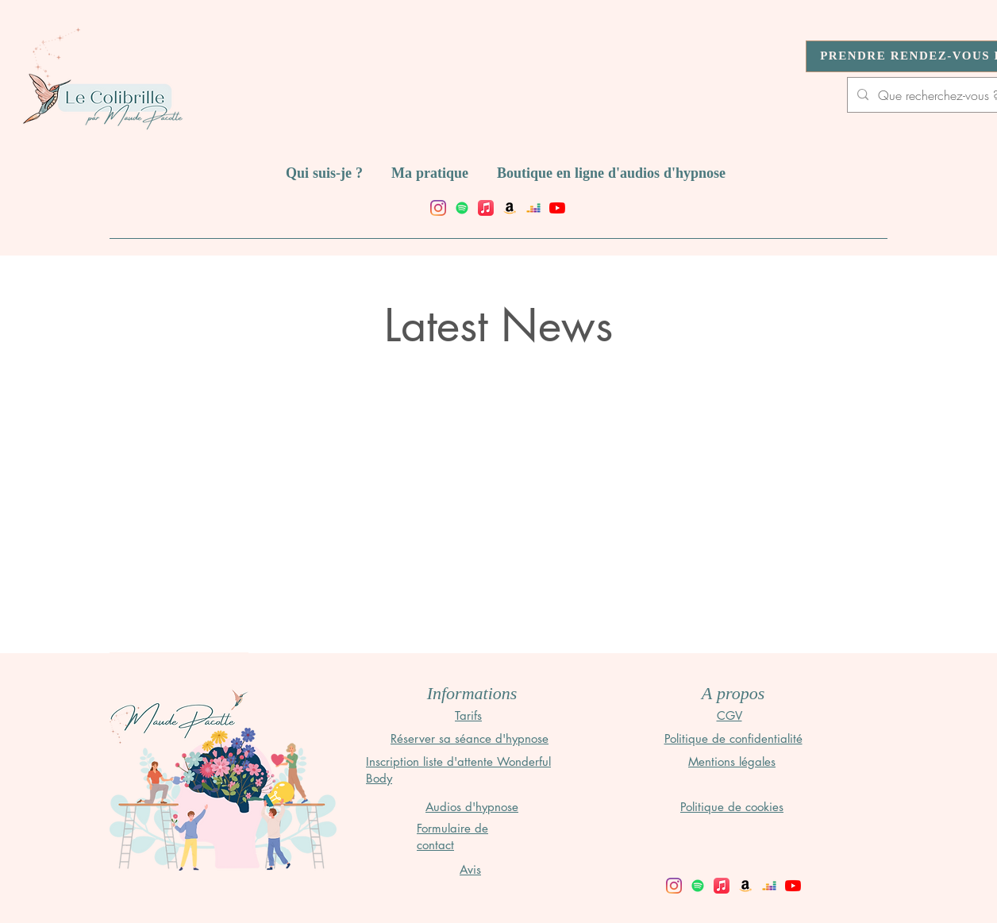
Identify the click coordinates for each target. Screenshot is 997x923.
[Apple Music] (486, 208)
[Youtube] (557, 208)
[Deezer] (533, 208)
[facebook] (438, 208)
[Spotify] (462, 208)
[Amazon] (510, 208)
